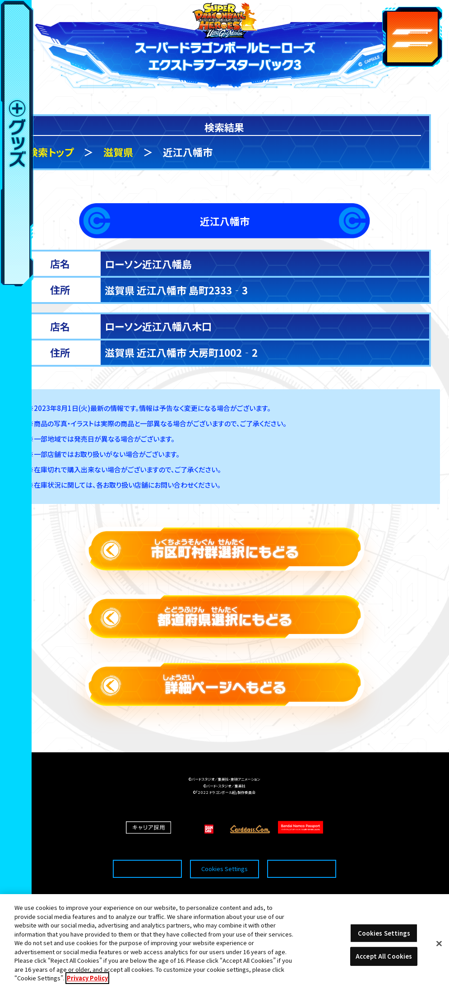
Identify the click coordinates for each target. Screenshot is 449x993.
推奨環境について (147, 852)
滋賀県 (118, 152)
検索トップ (51, 152)
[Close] (439, 946)
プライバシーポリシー (301, 852)
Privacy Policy (87, 981)
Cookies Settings (224, 852)
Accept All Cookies (384, 959)
